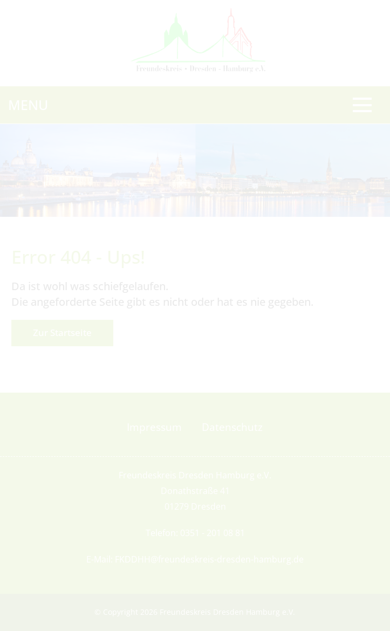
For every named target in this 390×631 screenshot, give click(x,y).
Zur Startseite (62, 332)
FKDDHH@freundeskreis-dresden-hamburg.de (209, 559)
